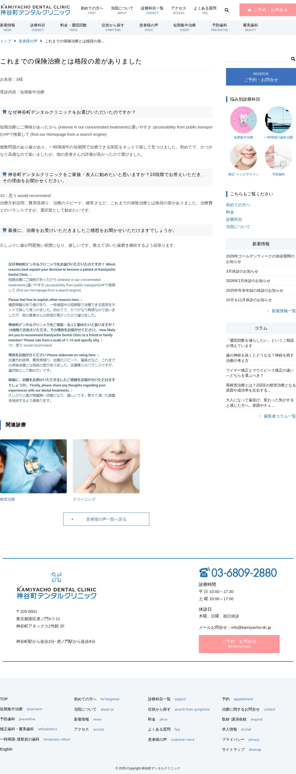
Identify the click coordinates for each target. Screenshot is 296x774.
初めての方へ (92, 10)
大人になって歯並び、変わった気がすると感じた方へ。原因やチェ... (260, 403)
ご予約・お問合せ (270, 10)
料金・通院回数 (73, 27)
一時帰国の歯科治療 (278, 122)
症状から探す (113, 27)
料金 (230, 212)
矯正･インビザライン (243, 159)
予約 (237, 699)
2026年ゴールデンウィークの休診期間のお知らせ (260, 259)
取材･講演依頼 (242, 719)
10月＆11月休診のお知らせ (249, 300)
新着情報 (7, 27)
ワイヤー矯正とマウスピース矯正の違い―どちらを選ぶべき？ (260, 373)
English (6, 749)
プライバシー (241, 739)
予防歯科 (219, 27)
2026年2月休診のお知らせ (248, 281)
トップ (5, 41)
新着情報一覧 (284, 310)
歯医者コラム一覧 (280, 416)
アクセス (178, 10)
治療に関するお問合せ (248, 709)
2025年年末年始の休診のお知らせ (254, 290)
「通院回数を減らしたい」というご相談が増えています (260, 343)
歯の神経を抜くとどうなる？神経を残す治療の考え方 (260, 358)
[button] (293, 58)
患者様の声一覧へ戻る (106, 519)
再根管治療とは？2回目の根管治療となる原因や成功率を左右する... (261, 388)
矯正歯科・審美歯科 (28, 729)
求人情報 (236, 729)
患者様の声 (148, 27)
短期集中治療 (184, 27)
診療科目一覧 (152, 10)
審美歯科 (250, 27)
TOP (4, 699)
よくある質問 (205, 10)
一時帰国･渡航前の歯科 (35, 739)
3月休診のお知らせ (242, 271)
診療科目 (37, 27)
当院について (122, 10)
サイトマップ (241, 749)
